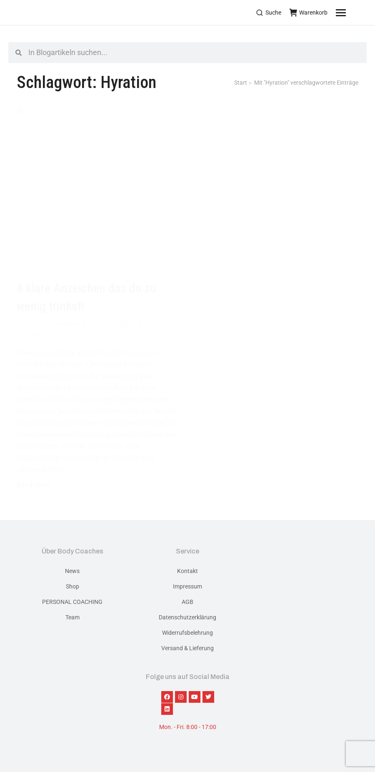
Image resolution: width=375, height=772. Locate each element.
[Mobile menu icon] (351, 12)
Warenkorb (309, 12)
